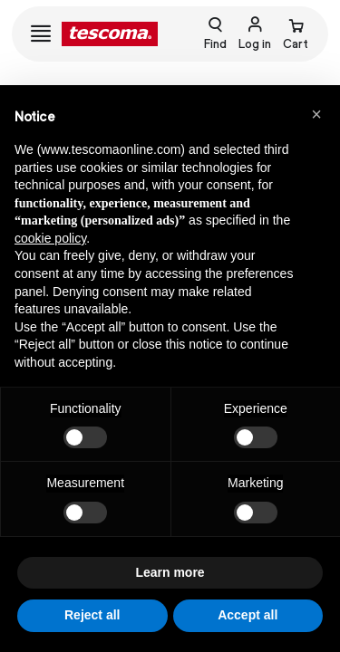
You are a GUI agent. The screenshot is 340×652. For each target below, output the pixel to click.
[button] (316, 114)
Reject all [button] (92, 615)
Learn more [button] (169, 572)
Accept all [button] (247, 615)
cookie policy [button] (50, 238)
